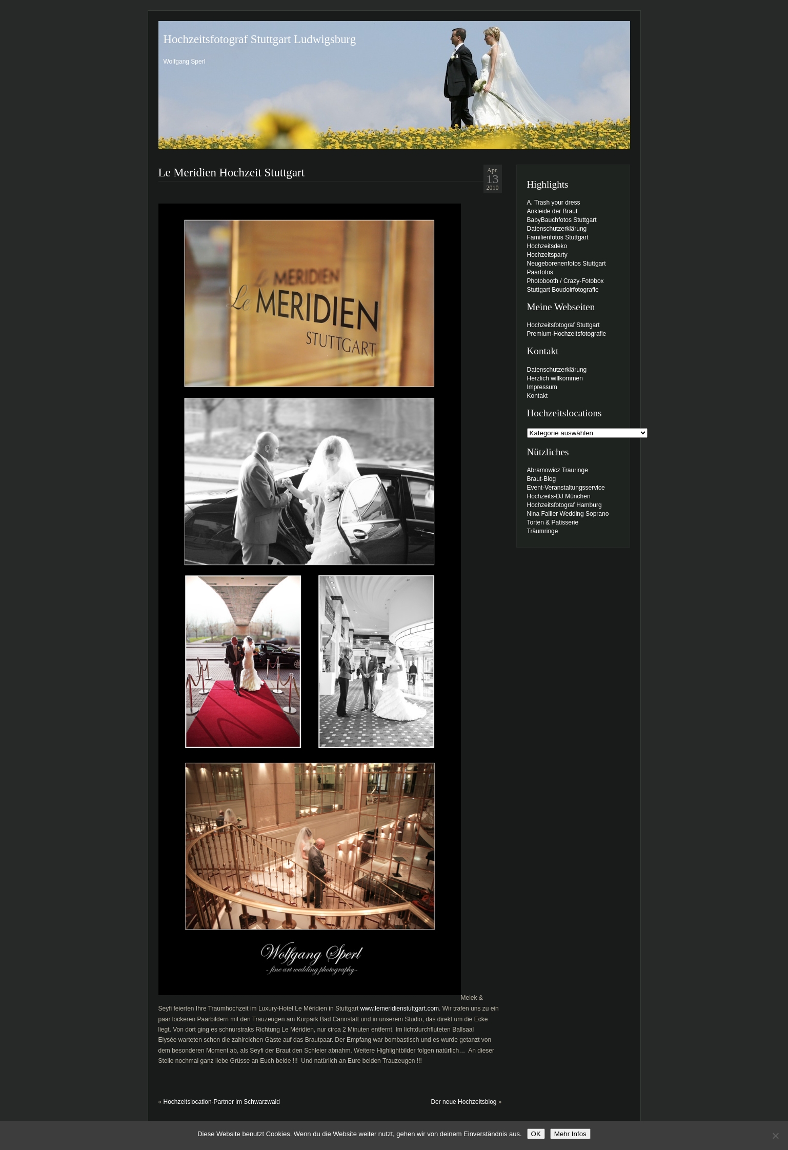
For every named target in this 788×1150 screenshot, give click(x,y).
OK (536, 1134)
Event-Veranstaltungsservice (566, 487)
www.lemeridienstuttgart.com (399, 1008)
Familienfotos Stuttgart (558, 237)
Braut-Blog (541, 478)
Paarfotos (540, 272)
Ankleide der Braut (552, 211)
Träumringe (542, 531)
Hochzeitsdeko (547, 246)
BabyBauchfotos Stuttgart (562, 220)
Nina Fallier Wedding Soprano (568, 513)
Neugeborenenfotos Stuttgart (566, 263)
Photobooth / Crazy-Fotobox (565, 281)
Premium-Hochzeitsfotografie (567, 333)
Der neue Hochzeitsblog (463, 1101)
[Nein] (775, 1136)
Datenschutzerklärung (557, 228)
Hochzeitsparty (547, 254)
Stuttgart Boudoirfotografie (563, 289)
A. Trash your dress (553, 202)
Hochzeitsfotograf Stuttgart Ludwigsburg (260, 39)
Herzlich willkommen (555, 378)
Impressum (542, 387)
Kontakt (537, 395)
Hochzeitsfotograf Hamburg (564, 505)
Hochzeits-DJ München (559, 496)
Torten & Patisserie (553, 522)
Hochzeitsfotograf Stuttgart (563, 325)
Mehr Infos (570, 1134)
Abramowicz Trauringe (557, 470)
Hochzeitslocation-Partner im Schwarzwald (222, 1101)
